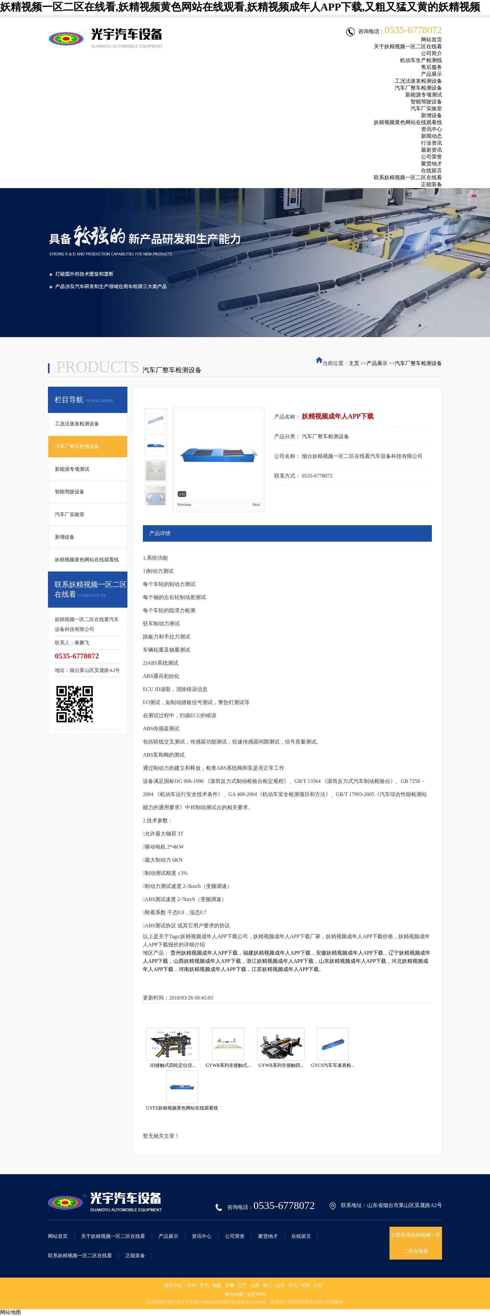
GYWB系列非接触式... (228, 1065)
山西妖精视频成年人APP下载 (207, 961)
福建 (216, 1285)
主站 (191, 1285)
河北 (292, 1285)
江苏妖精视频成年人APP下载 (285, 969)
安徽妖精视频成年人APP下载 (349, 953)
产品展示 (377, 363)
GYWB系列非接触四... (280, 1065)
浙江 (267, 1285)
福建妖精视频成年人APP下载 (276, 953)
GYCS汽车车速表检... (332, 1065)
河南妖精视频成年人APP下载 (212, 969)
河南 (305, 1285)
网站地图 (234, 1294)
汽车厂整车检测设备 (418, 363)
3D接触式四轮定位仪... (173, 1065)
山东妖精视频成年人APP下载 (352, 961)
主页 (354, 363)
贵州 (204, 1285)
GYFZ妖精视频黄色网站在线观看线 (182, 1108)
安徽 (229, 1285)
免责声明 (256, 1294)
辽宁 (242, 1285)
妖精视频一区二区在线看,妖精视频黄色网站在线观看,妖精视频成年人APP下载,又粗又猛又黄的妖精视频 (240, 7)
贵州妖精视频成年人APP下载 (204, 953)
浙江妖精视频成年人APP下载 (280, 961)
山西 (254, 1285)
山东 (280, 1285)
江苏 (318, 1285)
